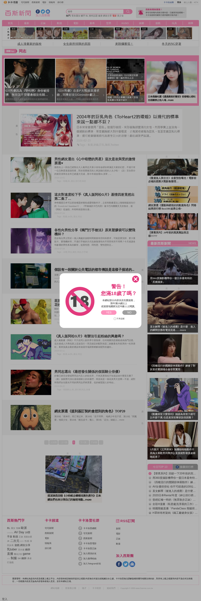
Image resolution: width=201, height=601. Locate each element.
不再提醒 (119, 318)
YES (108, 312)
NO (129, 312)
